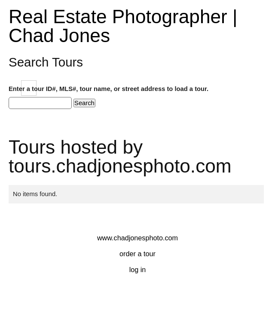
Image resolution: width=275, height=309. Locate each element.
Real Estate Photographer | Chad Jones (123, 26)
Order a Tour (137, 254)
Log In (137, 269)
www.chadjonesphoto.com (137, 238)
